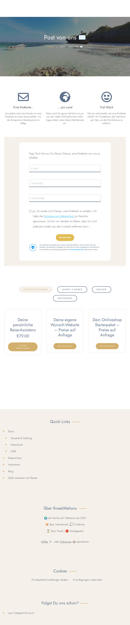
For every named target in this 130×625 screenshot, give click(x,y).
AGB (13, 528)
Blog (10, 548)
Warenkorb (17, 521)
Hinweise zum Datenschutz (59, 216)
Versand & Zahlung (21, 514)
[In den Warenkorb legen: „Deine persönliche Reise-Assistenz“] (23, 346)
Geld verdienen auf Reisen (23, 554)
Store (11, 508)
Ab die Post (65, 237)
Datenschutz (14, 534)
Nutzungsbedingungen (76, 249)
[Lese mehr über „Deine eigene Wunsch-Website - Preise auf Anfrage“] (64, 346)
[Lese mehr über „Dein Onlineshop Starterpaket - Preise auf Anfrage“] (107, 346)
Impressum (14, 541)
